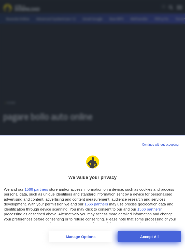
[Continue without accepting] (160, 145)
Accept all (149, 236)
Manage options (81, 236)
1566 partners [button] (36, 189)
